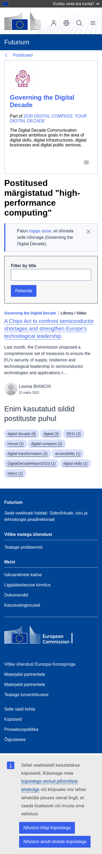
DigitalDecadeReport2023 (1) (31, 463)
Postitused (23, 55)
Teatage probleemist (23, 547)
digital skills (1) (75, 463)
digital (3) (51, 434)
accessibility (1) (67, 453)
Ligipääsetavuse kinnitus (27, 585)
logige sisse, (40, 231)
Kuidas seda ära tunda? (76, 3)
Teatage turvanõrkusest (26, 694)
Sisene (53, 23)
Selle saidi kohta (19, 709)
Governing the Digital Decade (30, 313)
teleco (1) (15, 473)
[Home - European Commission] (42, 636)
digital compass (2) (46, 444)
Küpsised (13, 719)
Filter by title (23, 265)
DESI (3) (73, 434)
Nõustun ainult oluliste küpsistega (54, 841)
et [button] (66, 23)
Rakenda (23, 290)
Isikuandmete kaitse (23, 574)
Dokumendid (16, 595)
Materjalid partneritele (24, 674)
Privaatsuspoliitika (21, 729)
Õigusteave (15, 739)
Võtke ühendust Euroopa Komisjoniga (39, 664)
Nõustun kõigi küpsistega (47, 827)
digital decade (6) (21, 434)
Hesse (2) (15, 444)
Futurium (16, 42)
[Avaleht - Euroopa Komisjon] (22, 21)
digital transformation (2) (27, 453)
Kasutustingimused (22, 605)
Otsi (79, 23)
